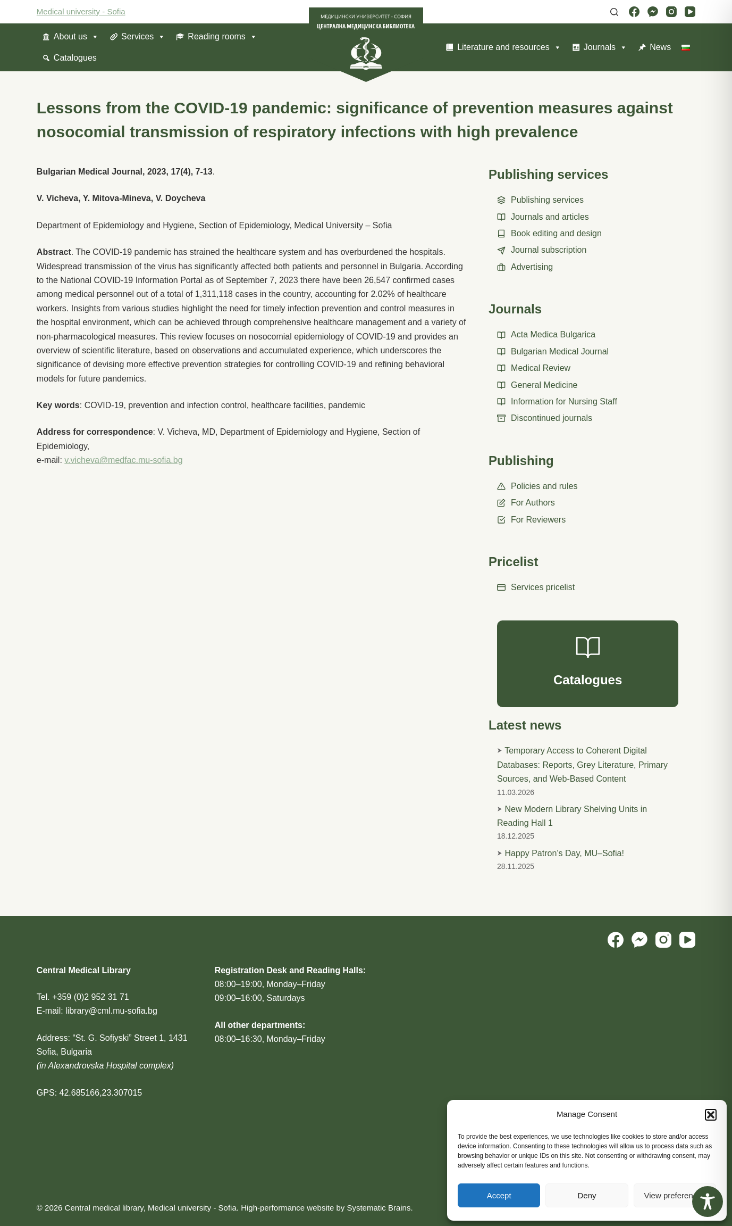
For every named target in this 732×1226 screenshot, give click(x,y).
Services (143, 36)
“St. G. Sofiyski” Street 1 (118, 1037)
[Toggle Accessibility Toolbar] (707, 1201)
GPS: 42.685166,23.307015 (89, 1092)
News (660, 47)
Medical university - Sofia (81, 11)
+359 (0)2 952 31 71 (90, 996)
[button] (710, 1114)
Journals (605, 47)
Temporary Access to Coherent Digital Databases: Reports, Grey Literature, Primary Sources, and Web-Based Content (582, 764)
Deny (586, 1195)
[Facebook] (634, 11)
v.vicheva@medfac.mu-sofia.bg (123, 460)
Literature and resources (509, 47)
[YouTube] (690, 11)
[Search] (614, 12)
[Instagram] (671, 11)
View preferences (675, 1195)
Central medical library (104, 1207)
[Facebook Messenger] (652, 11)
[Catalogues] (587, 664)
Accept (499, 1195)
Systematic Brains (378, 1207)
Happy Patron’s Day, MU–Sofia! (564, 853)
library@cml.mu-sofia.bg (111, 1010)
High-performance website (287, 1207)
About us (76, 36)
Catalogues (75, 57)
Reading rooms (222, 36)
